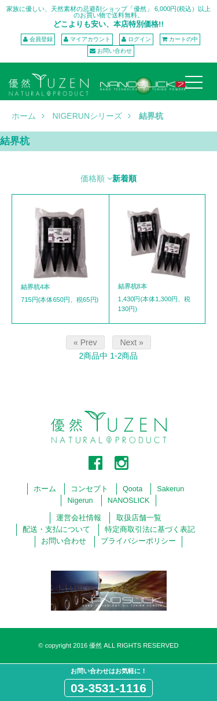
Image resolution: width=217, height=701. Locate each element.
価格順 (92, 178)
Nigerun (80, 500)
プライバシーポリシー (138, 541)
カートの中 (183, 39)
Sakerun (170, 489)
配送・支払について (56, 529)
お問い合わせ (114, 51)
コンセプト (89, 489)
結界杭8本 (132, 286)
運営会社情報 (78, 518)
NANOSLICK (129, 500)
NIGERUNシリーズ (87, 116)
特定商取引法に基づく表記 (150, 529)
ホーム (24, 116)
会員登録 (41, 39)
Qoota (132, 489)
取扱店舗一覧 (138, 518)
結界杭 (151, 116)
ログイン (139, 39)
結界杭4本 (35, 286)
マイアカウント (90, 39)
